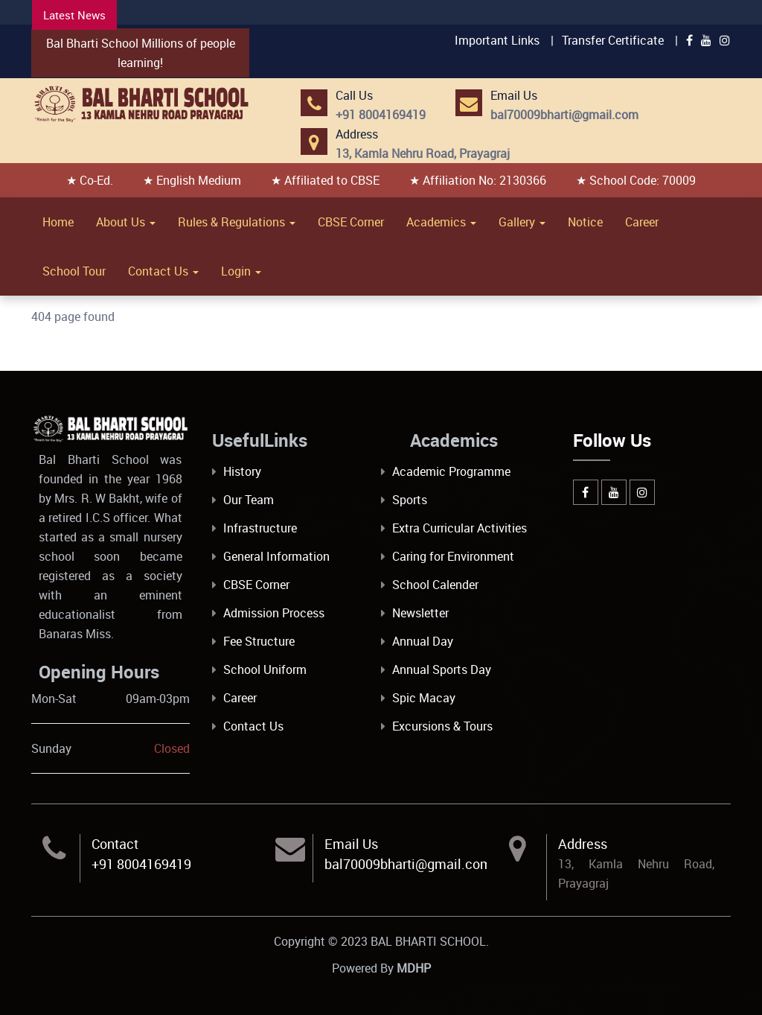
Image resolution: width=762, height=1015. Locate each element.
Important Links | (504, 40)
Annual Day (422, 641)
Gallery (522, 222)
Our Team (248, 499)
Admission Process (273, 613)
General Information (276, 556)
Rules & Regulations (236, 222)
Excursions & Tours (442, 726)
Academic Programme (451, 471)
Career (642, 222)
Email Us (351, 844)
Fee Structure (259, 641)
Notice (585, 222)
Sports (409, 499)
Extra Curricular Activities (459, 528)
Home (58, 222)
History (242, 471)
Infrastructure (260, 528)
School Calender (435, 584)
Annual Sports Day (441, 669)
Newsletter (420, 613)
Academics (441, 222)
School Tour (74, 271)
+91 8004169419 (141, 864)
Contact (115, 844)
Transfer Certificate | (620, 40)
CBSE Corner (351, 222)
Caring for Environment (453, 556)
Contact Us (163, 271)
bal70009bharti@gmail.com (408, 864)
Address (582, 844)
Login (241, 271)
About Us (126, 222)
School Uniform (265, 669)
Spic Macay (423, 698)
